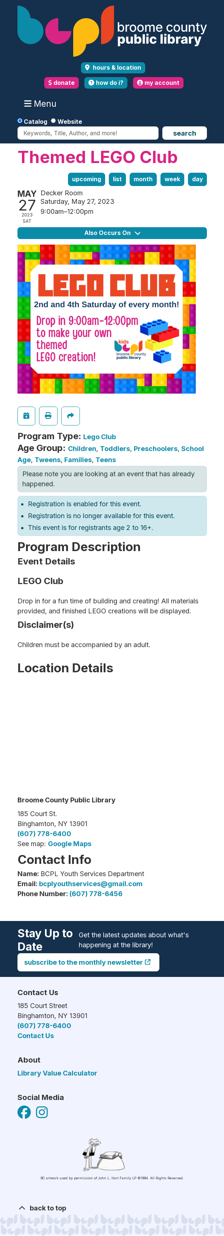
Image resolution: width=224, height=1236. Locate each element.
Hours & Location (116, 67)
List (117, 179)
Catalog (35, 121)
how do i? (105, 82)
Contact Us (35, 1036)
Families (78, 460)
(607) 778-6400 (44, 834)
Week (172, 179)
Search (184, 133)
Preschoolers (156, 449)
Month (143, 179)
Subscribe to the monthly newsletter (83, 962)
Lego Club (99, 437)
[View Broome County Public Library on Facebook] (24, 1115)
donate (61, 82)
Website (70, 121)
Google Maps (69, 844)
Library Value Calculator (57, 1073)
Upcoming (86, 179)
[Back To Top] (112, 1208)
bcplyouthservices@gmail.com (91, 884)
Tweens (48, 460)
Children (82, 449)
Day (197, 179)
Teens (105, 460)
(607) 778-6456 (96, 894)
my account (158, 82)
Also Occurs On (112, 232)
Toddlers (115, 449)
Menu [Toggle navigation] (41, 103)
